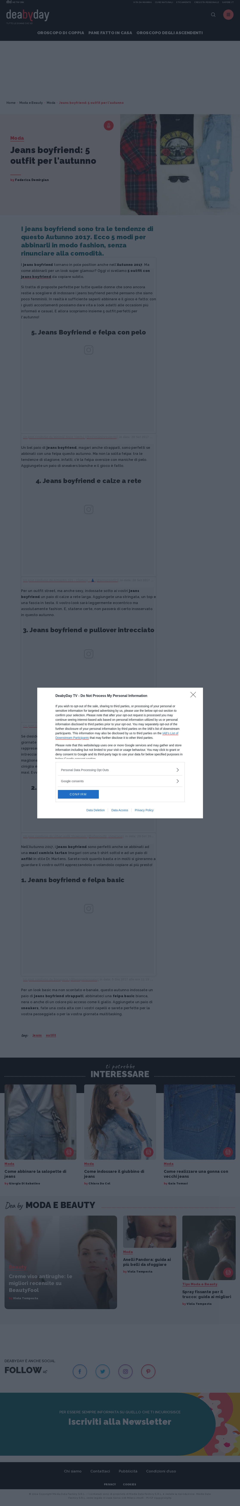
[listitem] (120, 770)
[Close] (194, 696)
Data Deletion (96, 810)
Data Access (119, 810)
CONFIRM (78, 794)
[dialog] (120, 753)
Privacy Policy (144, 810)
